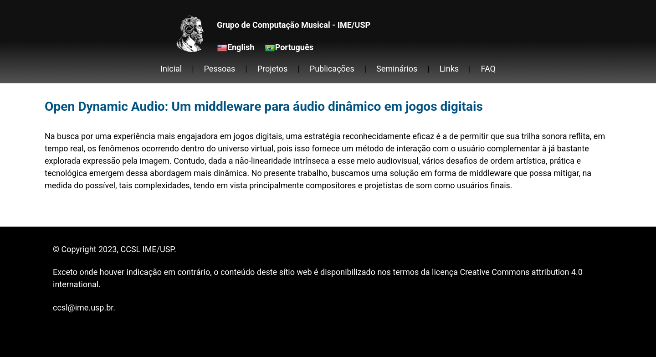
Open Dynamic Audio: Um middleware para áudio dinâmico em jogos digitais (264, 106)
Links (449, 68)
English (240, 47)
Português (294, 47)
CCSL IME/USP (147, 249)
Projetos (272, 68)
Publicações (332, 68)
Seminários (396, 68)
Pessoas (220, 68)
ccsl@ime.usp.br (83, 307)
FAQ (488, 68)
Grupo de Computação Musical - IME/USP (293, 25)
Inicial (171, 68)
